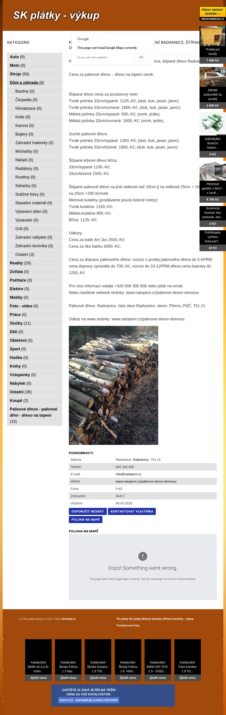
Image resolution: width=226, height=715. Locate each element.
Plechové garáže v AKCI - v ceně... (213, 188)
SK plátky (135, 618)
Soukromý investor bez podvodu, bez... (212, 212)
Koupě (19, 400)
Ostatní (24, 254)
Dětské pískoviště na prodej (213, 94)
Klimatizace (28, 108)
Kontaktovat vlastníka (132, 511)
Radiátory (26, 168)
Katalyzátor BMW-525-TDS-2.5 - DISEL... (158, 667)
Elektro (19, 289)
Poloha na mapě (86, 519)
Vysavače (26, 220)
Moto (17, 65)
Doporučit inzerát (88, 511)
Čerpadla (26, 100)
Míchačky (26, 151)
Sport (18, 349)
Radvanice (141, 459)
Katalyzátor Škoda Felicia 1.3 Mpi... (68, 667)
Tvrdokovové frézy (128, 625)
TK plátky (122, 618)
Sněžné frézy (30, 194)
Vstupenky (23, 375)
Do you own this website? (92, 57)
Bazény (25, 91)
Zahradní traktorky (34, 143)
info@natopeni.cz (128, 474)
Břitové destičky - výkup (178, 618)
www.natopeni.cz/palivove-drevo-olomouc (146, 481)
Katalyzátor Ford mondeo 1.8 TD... (187, 667)
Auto (17, 57)
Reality (20, 263)
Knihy (18, 366)
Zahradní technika (34, 246)
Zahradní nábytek (33, 237)
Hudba (19, 357)
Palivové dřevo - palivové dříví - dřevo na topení (33, 415)
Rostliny (25, 177)
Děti (16, 332)
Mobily (19, 297)
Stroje (19, 74)
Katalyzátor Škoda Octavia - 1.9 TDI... (98, 667)
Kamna (24, 125)
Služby (20, 323)
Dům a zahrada (27, 82)
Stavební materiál (33, 203)
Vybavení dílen (31, 211)
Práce (18, 314)
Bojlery (24, 134)
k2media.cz (69, 618)
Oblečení (21, 340)
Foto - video (24, 306)
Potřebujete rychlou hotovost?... (213, 237)
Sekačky (25, 186)
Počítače (21, 280)
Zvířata (19, 271)
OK (141, 57)
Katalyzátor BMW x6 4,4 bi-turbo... (38, 667)
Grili (21, 229)
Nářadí (24, 160)
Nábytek (20, 383)
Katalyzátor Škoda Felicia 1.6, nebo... (128, 667)
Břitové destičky (152, 618)
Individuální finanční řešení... (213, 143)
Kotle (22, 117)
